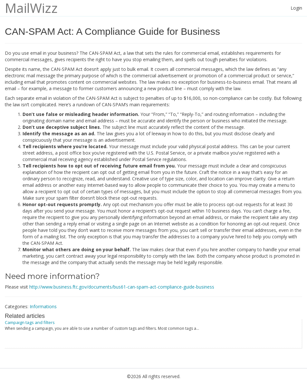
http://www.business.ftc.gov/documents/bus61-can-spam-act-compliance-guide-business (121, 287)
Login (296, 8)
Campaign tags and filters (30, 322)
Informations (43, 306)
